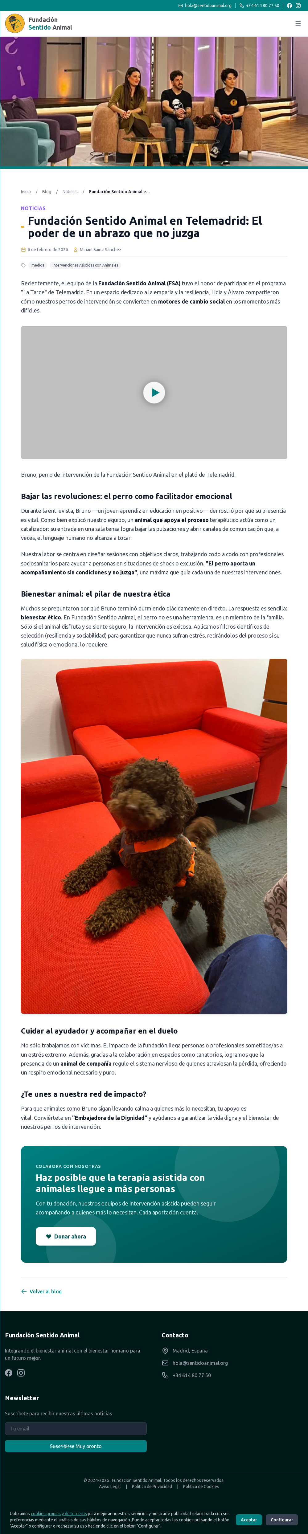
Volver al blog (41, 1291)
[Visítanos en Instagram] (21, 1373)
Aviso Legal (110, 1486)
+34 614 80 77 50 (259, 5)
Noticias (70, 191)
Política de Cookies (201, 1486)
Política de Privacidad (152, 1486)
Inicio (26, 191)
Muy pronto (76, 1446)
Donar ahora (66, 1236)
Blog (46, 191)
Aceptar (249, 1519)
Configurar (282, 1519)
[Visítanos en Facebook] (8, 1373)
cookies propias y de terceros (59, 1513)
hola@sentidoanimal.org (205, 5)
